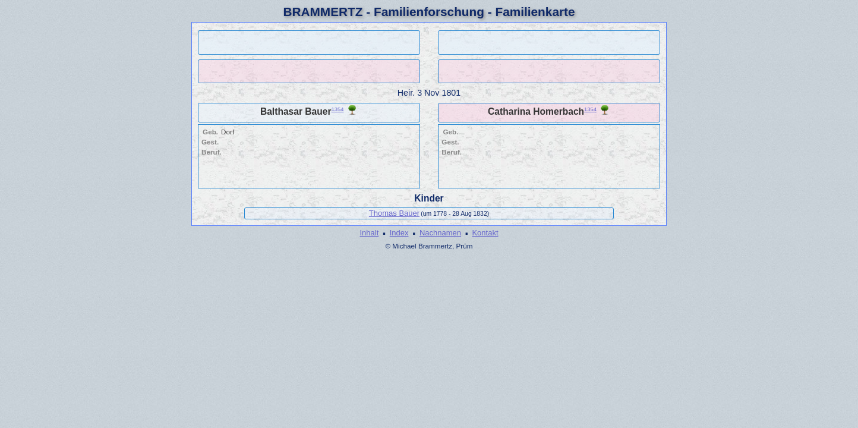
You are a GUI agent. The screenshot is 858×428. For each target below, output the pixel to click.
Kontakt (485, 232)
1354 (338, 109)
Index (399, 232)
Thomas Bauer (394, 213)
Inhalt (368, 232)
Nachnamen (440, 232)
